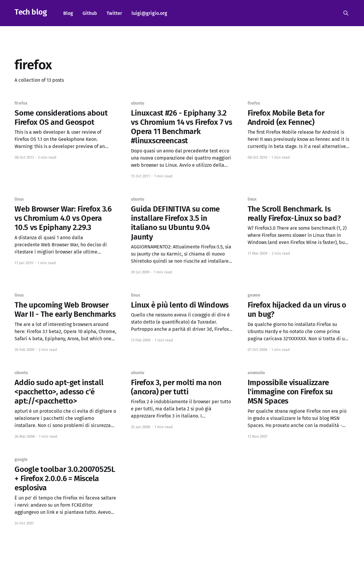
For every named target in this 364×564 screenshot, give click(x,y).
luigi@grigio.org (149, 13)
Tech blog (31, 12)
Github (90, 13)
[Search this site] (346, 13)
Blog (68, 13)
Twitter (114, 13)
